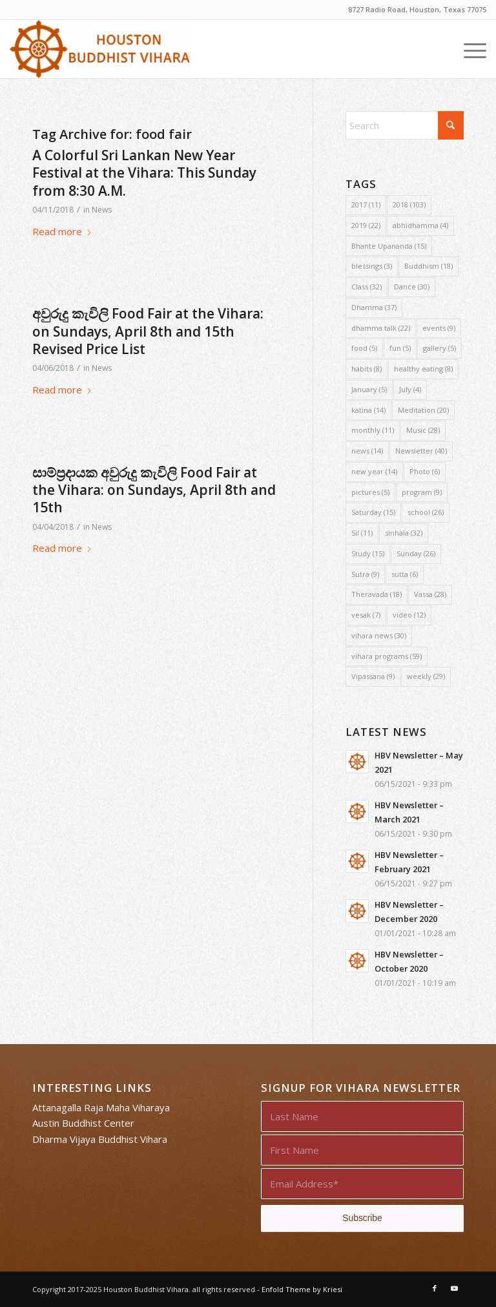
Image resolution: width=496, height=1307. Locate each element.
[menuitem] (468, 49)
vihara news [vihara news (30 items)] (378, 635)
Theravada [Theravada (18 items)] (376, 594)
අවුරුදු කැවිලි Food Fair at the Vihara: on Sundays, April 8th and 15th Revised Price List (148, 331)
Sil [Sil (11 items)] (362, 533)
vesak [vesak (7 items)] (365, 615)
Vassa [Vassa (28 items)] (430, 594)
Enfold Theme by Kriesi (302, 1289)
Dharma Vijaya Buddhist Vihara (99, 1139)
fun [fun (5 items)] (400, 348)
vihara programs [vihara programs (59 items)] (386, 656)
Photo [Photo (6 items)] (424, 471)
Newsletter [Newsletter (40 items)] (421, 450)
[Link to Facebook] (434, 1288)
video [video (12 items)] (409, 615)
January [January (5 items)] (369, 389)
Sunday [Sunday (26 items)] (416, 553)
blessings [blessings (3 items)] (371, 266)
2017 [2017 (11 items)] (365, 204)
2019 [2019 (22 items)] (365, 225)
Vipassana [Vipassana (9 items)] (373, 676)
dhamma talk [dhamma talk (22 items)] (380, 328)
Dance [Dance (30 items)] (411, 286)
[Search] (405, 125)
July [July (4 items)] (410, 389)
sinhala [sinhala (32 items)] (403, 533)
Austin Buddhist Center (83, 1122)
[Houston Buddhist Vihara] (99, 49)
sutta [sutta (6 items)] (404, 574)
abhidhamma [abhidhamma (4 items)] (420, 225)
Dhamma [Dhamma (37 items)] (374, 307)
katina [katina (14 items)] (368, 410)
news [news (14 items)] (367, 450)
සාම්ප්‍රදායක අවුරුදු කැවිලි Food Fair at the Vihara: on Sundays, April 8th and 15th (154, 490)
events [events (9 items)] (438, 328)
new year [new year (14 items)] (374, 471)
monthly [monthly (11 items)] (372, 430)
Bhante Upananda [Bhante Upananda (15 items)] (388, 246)
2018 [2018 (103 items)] (409, 204)
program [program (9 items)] (422, 492)
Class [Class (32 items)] (366, 286)
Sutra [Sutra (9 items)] (365, 574)
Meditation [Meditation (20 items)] (423, 410)
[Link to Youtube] (454, 1288)
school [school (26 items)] (426, 512)
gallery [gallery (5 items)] (439, 348)
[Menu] (468, 49)
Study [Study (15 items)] (367, 553)
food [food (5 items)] (364, 348)
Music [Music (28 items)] (423, 430)
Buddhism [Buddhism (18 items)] (428, 266)
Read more (62, 231)
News (102, 209)
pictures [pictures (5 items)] (370, 492)
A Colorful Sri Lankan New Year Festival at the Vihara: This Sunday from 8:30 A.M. (144, 173)
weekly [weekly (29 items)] (426, 676)
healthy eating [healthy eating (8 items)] (423, 368)
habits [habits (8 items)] (366, 368)
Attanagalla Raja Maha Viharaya (101, 1107)
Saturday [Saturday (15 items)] (373, 512)
